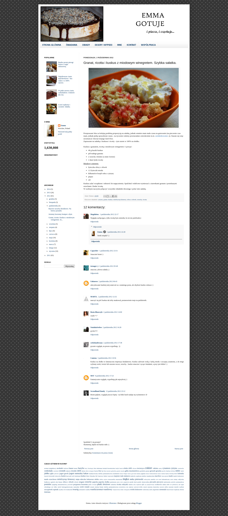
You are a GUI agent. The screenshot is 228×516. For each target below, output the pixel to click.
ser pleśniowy (174, 484)
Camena (93, 358)
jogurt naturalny (76, 473)
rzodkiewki (158, 484)
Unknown (94, 281)
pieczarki (153, 482)
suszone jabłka (164, 487)
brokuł (105, 468)
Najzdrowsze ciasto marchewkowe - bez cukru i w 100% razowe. (65, 79)
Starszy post (179, 449)
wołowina (146, 489)
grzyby (164, 471)
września (52, 224)
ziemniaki (162, 490)
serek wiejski (84, 487)
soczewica (122, 487)
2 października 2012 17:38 (112, 343)
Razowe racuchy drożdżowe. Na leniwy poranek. (60, 210)
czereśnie (55, 471)
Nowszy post (88, 449)
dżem (87, 471)
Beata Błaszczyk (96, 312)
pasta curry (120, 482)
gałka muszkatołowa (132, 471)
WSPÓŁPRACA (148, 45)
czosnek (62, 471)
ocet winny (173, 479)
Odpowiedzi (97, 227)
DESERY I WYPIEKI (103, 45)
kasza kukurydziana (151, 473)
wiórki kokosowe (136, 490)
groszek (152, 471)
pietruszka (167, 482)
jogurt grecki (64, 474)
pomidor (47, 484)
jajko (52, 474)
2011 (49, 255)
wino (121, 489)
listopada (52, 202)
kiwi (175, 473)
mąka (126, 479)
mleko (97, 479)
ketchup (171, 473)
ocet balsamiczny (164, 479)
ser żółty (54, 487)
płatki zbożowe (103, 484)
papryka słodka (104, 482)
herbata (173, 471)
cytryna (100, 199)
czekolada (48, 471)
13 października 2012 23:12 (115, 391)
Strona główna (134, 449)
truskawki (69, 489)
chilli (130, 468)
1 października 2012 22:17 (109, 214)
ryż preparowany (149, 484)
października (53, 206)
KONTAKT (131, 45)
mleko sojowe (104, 479)
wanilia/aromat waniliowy (101, 489)
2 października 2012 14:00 (112, 312)
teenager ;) (94, 266)
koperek (46, 476)
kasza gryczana (132, 473)
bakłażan (66, 468)
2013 (49, 193)
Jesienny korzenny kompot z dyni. (60, 214)
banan (71, 468)
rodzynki (125, 484)
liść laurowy (99, 476)
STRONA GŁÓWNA (51, 45)
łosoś (168, 489)
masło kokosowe (178, 476)
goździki (142, 471)
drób (79, 471)
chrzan (134, 468)
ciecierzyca (141, 468)
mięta (78, 479)
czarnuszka (181, 468)
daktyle (68, 471)
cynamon (166, 468)
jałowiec (56, 473)
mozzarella (111, 479)
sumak (145, 487)
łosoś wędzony (175, 489)
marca (51, 244)
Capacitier (94, 251)
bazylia (81, 468)
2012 (49, 196)
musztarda (119, 479)
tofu (65, 489)
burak (121, 468)
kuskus (110, 199)
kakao (85, 473)
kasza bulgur (123, 473)
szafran (181, 487)
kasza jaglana (141, 473)
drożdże (74, 471)
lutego (51, 248)
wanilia (87, 489)
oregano (81, 482)
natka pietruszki (136, 479)
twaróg (76, 489)
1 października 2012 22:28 (116, 232)
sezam (92, 487)
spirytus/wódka (138, 487)
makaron (127, 476)
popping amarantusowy (59, 484)
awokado (60, 468)
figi (102, 471)
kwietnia (52, 241)
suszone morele (174, 487)
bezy (86, 468)
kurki (73, 476)
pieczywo (160, 482)
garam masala (120, 471)
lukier (105, 476)
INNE (119, 45)
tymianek (82, 489)
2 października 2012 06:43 (108, 281)
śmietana (47, 492)
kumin (63, 476)
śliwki (182, 489)
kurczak (68, 476)
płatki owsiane (92, 484)
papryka (95, 482)
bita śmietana (98, 468)
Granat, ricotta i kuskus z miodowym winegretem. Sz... (61, 219)
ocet (157, 479)
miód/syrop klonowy (119, 199)
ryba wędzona (137, 484)
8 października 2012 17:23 (104, 376)
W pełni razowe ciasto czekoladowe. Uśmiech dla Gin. (66, 93)
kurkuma (77, 476)
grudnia (52, 199)
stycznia (52, 251)
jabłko (46, 473)
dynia (83, 471)
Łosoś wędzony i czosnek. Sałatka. (64, 106)
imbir (178, 471)
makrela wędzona (135, 476)
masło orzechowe (50, 479)
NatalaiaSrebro (96, 327)
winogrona (127, 489)
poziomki (70, 484)
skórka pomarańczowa (111, 487)
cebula (125, 468)
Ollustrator (112, 503)
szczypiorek (48, 490)
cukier (148, 467)
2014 (49, 189)
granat (105, 199)
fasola (96, 471)
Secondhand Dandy (97, 391)
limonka (92, 476)
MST (92, 376)
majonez (117, 476)
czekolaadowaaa (96, 343)
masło (171, 476)
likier (88, 476)
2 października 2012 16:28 (112, 327)
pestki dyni (133, 482)
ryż (143, 484)
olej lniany (59, 482)
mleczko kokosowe (87, 479)
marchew (158, 476)
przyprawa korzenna (80, 484)
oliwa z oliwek (131, 199)
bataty (76, 468)
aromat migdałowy (50, 468)
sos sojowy (129, 487)
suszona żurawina (153, 487)
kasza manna (161, 473)
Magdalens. (94, 214)
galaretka (113, 471)
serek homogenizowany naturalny (68, 487)
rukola (131, 484)
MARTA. (93, 297)
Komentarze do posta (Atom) (102, 453)
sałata (164, 484)
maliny (144, 476)
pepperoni (126, 482)
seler (168, 484)
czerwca (52, 234)
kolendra (181, 474)
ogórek (53, 482)
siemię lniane (99, 487)
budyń (117, 468)
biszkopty (90, 468)
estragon (91, 471)
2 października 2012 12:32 (107, 297)
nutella (153, 479)
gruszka (158, 471)
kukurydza (58, 476)
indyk (182, 471)
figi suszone (107, 471)
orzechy (139, 199)
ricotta (145, 199)
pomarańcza (180, 482)
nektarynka (147, 479)
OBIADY (86, 45)
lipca (51, 231)
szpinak (55, 490)
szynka (61, 489)
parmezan (113, 482)
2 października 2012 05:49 (108, 266)
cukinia (155, 468)
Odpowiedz (94, 222)
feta (99, 471)
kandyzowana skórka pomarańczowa (101, 473)
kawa (167, 473)
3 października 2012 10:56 (107, 358)
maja (51, 238)
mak (121, 476)
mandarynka (150, 476)
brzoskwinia (111, 468)
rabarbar (113, 484)
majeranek (111, 476)
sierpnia (52, 227)
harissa (168, 471)
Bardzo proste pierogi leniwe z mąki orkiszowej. (65, 64)
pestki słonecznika (143, 482)
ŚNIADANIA (71, 45)
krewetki (52, 476)
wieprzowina (116, 489)
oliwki (76, 482)
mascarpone (165, 476)
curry (160, 468)
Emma (99, 232)
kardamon (116, 473)
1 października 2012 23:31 (108, 251)
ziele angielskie (154, 489)
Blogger (139, 503)
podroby (173, 482)
